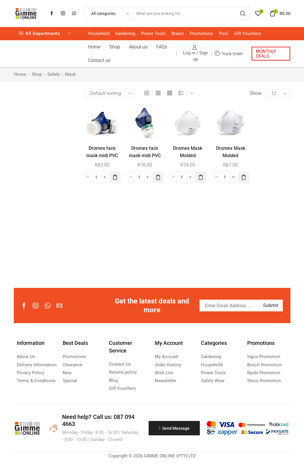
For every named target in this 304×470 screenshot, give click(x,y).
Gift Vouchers (247, 33)
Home (94, 47)
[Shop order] (110, 93)
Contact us (99, 60)
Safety (53, 74)
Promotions (201, 33)
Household (98, 33)
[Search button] (243, 13)
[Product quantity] (96, 177)
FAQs (161, 47)
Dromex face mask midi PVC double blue (102, 155)
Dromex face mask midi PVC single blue (145, 155)
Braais (178, 33)
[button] (115, 177)
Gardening (125, 33)
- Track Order (229, 53)
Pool (223, 33)
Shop (114, 47)
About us (138, 47)
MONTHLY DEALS (266, 53)
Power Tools (153, 33)
